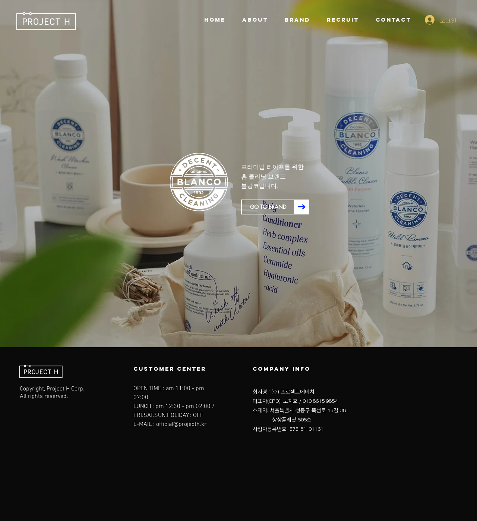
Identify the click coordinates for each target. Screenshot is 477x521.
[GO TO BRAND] (268, 207)
